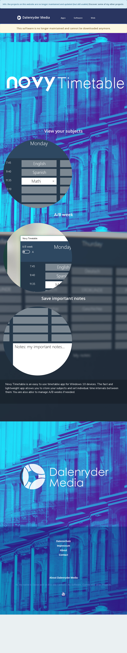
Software (78, 18)
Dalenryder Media (33, 17)
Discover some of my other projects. (106, 4)
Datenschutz (63, 541)
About (63, 550)
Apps (63, 18)
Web (93, 18)
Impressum (63, 545)
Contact (63, 554)
